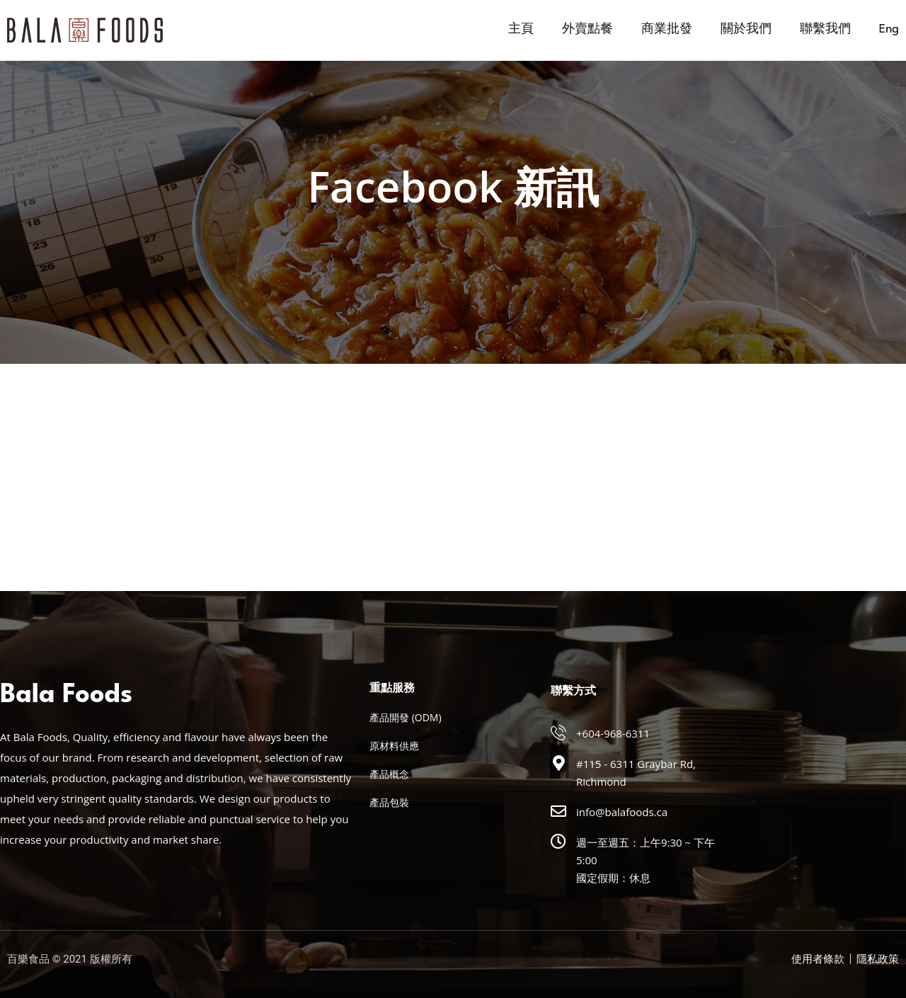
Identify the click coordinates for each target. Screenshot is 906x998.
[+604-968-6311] (558, 732)
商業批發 (666, 29)
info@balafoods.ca (621, 812)
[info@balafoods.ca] (558, 811)
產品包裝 (389, 802)
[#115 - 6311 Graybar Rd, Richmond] (558, 763)
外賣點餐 (587, 29)
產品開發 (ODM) (405, 717)
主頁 (521, 29)
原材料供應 (394, 745)
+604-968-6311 (613, 733)
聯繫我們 (825, 29)
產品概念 (389, 774)
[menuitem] (889, 30)
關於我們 (746, 29)
